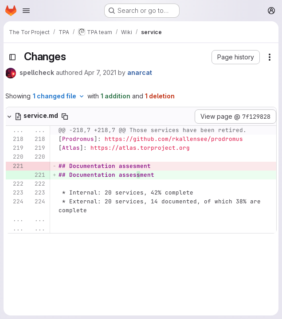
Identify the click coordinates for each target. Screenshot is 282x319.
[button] (236, 57)
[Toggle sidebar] (12, 57)
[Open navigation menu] (26, 11)
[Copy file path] (64, 116)
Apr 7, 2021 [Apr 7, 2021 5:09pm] (100, 72)
